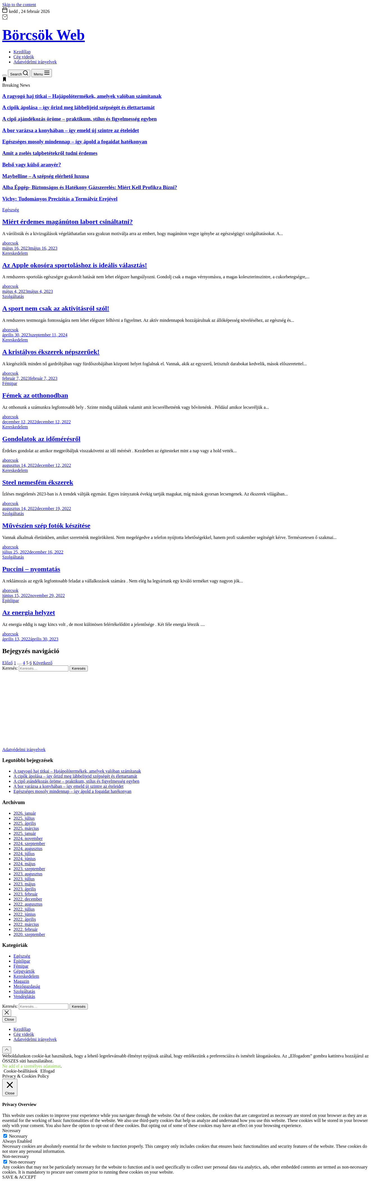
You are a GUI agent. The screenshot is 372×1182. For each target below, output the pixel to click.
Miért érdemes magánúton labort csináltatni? (67, 221)
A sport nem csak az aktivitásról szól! (55, 308)
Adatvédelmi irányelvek (35, 61)
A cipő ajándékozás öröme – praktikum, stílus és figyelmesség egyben (79, 119)
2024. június (24, 858)
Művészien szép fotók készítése (46, 525)
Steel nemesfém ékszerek (37, 482)
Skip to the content (19, 4)
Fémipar (9, 383)
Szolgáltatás (13, 296)
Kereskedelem (15, 253)
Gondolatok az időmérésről (41, 438)
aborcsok (10, 243)
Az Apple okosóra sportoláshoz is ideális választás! (74, 265)
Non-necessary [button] (15, 1156)
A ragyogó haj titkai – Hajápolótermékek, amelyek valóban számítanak (82, 96)
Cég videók (23, 56)
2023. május (24, 884)
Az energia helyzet (28, 612)
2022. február (25, 929)
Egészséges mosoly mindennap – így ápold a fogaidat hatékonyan (74, 141)
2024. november (28, 838)
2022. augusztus (27, 904)
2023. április (24, 889)
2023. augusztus (27, 873)
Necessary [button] (11, 1130)
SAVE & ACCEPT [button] (19, 1177)
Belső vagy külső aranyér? (31, 164)
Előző (7, 662)
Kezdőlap (22, 51)
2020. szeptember (29, 934)
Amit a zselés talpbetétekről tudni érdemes (49, 153)
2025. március (26, 828)
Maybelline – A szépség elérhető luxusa (45, 176)
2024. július (24, 853)
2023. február (25, 894)
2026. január (24, 813)
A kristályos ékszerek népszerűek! (51, 351)
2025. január (24, 833)
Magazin (21, 981)
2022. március (26, 924)
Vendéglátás (24, 996)
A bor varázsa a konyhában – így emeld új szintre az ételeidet (70, 130)
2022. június (24, 914)
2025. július (24, 818)
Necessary (18, 1136)
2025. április (24, 823)
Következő (42, 662)
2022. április (24, 919)
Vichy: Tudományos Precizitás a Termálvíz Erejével (60, 199)
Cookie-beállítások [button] (21, 1071)
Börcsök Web (43, 35)
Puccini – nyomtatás (31, 569)
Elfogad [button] (47, 1071)
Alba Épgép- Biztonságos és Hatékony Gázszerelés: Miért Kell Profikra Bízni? (89, 187)
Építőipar (10, 600)
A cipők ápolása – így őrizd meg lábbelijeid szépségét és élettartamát (78, 107)
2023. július (24, 878)
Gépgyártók (24, 971)
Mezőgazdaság (26, 986)
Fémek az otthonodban (35, 395)
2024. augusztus (27, 848)
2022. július (24, 909)
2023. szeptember (29, 868)
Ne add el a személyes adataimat (31, 1066)
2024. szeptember (29, 843)
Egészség (10, 209)
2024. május (24, 863)
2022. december (27, 899)
